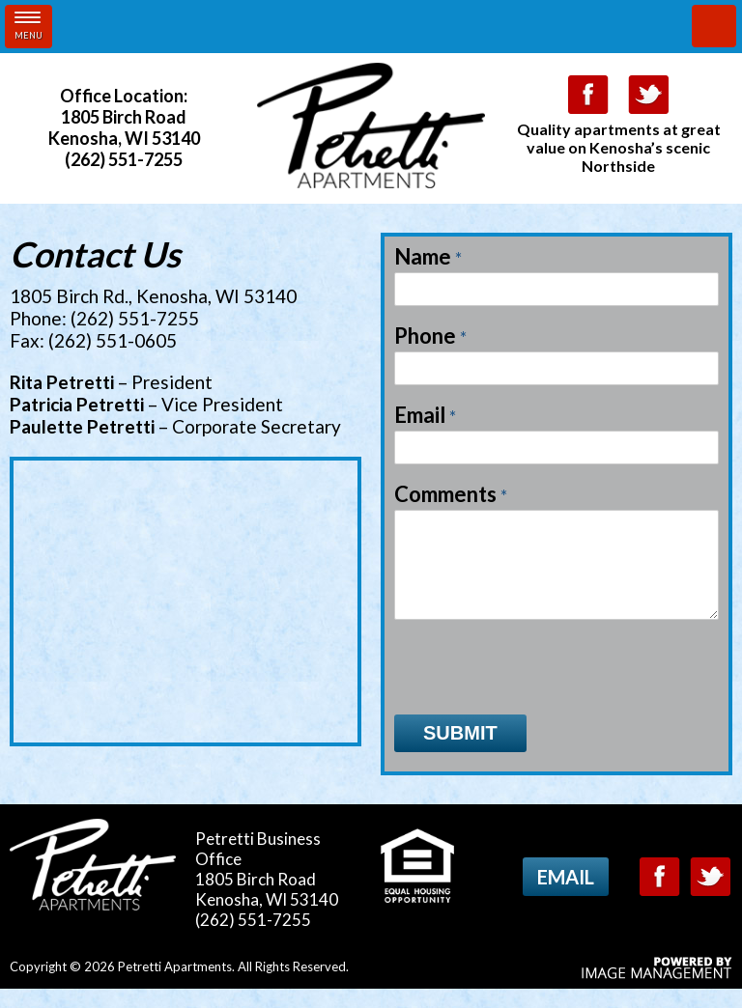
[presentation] (541, 686)
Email (425, 415)
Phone (430, 336)
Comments (450, 494)
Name (428, 256)
